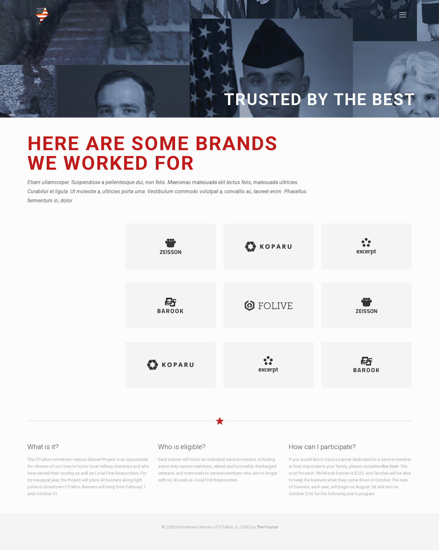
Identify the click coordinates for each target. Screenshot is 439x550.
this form (390, 466)
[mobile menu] (402, 15)
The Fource (267, 527)
